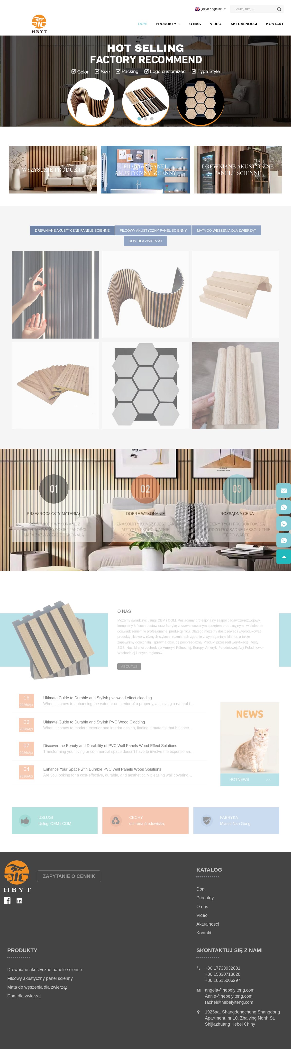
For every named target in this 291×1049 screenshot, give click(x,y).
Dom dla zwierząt (24, 996)
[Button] (279, 9)
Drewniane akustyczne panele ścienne (44, 969)
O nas (195, 24)
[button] (139, 118)
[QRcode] (284, 490)
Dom (142, 24)
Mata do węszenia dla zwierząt (37, 987)
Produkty (168, 24)
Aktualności (243, 24)
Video (215, 24)
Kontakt (275, 24)
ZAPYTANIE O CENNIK (69, 876)
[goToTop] (283, 556)
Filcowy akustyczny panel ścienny (40, 978)
